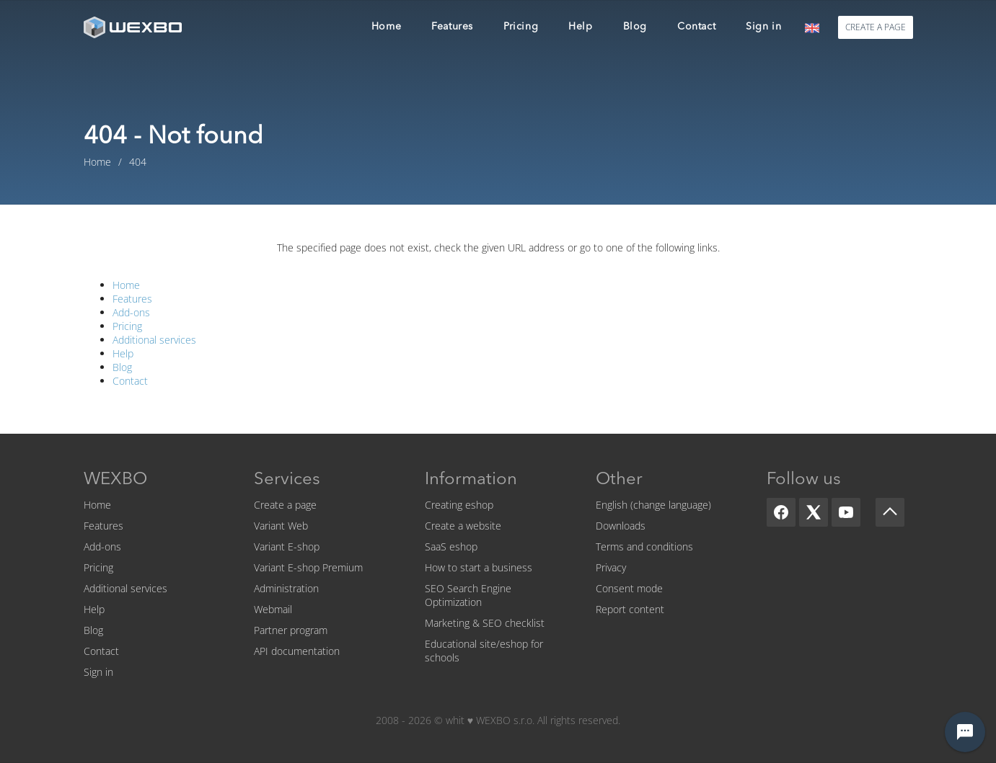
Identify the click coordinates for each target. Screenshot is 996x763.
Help (123, 353)
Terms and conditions (644, 546)
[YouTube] (846, 512)
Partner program (290, 630)
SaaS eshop (451, 546)
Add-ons (131, 312)
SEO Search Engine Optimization (468, 595)
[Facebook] (781, 512)
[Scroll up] (890, 512)
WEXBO (115, 479)
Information (471, 479)
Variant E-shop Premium (308, 567)
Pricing (127, 326)
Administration (286, 588)
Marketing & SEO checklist (485, 623)
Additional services (154, 340)
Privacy (611, 567)
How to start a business (478, 567)
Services (287, 479)
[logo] (134, 27)
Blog (122, 367)
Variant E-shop (286, 546)
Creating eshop (459, 505)
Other (619, 479)
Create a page (285, 505)
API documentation (297, 651)
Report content (630, 609)
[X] (813, 512)
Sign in (98, 672)
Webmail (273, 609)
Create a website (463, 525)
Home (126, 285)
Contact (130, 381)
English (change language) (653, 505)
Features (132, 298)
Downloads (620, 525)
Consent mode (629, 588)
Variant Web (281, 525)
